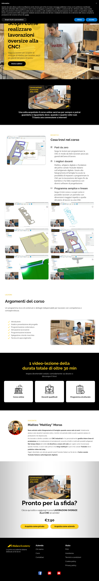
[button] (96, 3)
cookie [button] (27, 15)
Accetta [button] (91, 19)
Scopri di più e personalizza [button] (14, 19)
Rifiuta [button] (79, 19)
